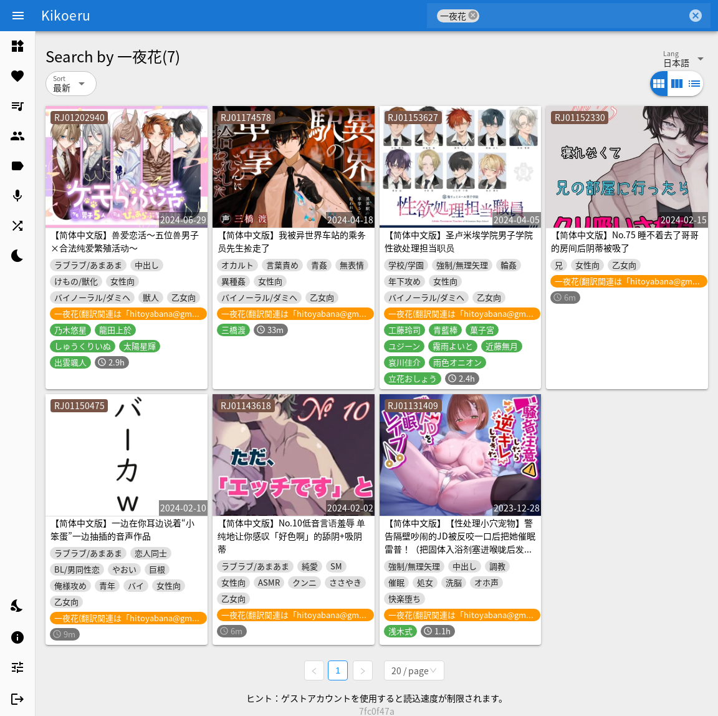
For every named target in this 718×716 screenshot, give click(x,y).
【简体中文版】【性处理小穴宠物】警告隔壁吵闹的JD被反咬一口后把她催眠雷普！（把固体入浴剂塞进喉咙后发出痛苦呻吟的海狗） (460, 542)
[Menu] (18, 15)
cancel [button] (473, 15)
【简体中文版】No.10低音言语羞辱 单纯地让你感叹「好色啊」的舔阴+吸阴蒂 (291, 535)
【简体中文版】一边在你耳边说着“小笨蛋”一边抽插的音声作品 (122, 529)
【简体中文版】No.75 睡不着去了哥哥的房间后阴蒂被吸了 (625, 241)
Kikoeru (65, 15)
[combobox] (583, 15)
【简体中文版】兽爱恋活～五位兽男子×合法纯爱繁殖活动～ (124, 241)
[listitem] (17, 46)
